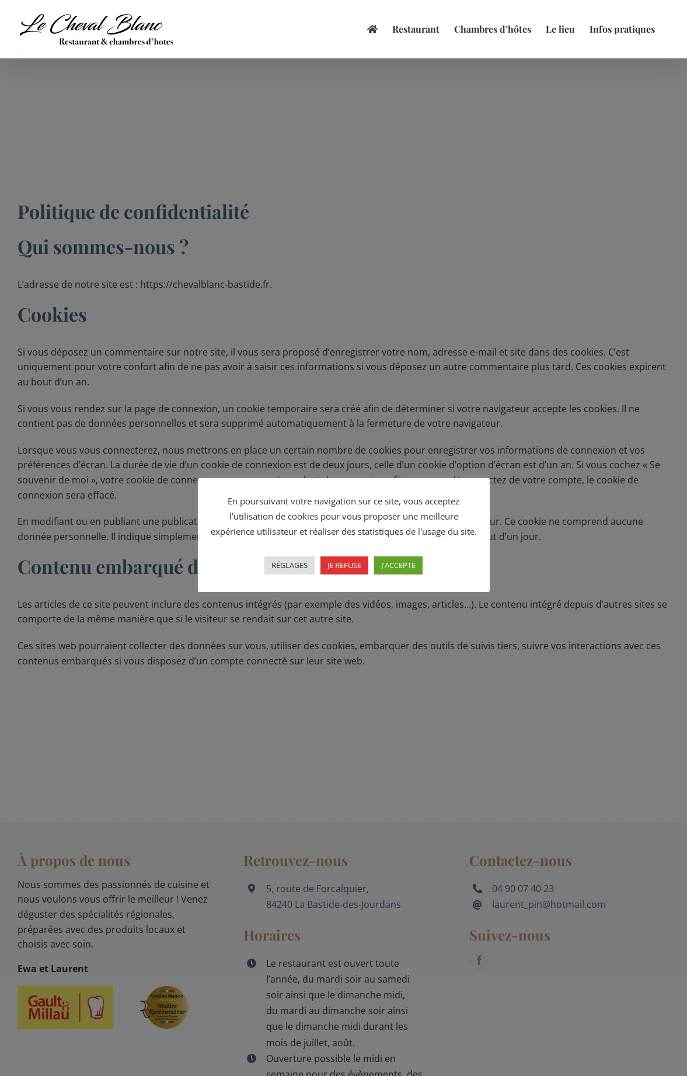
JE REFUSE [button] (344, 565)
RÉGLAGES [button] (289, 565)
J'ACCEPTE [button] (398, 565)
